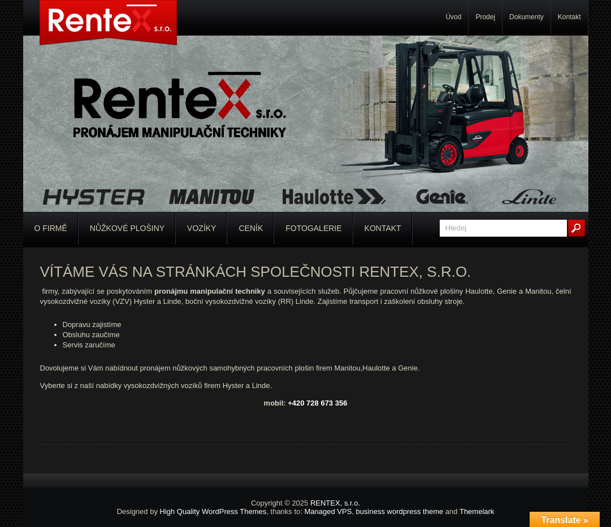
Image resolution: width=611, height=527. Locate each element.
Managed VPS (328, 511)
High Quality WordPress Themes (213, 511)
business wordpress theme (400, 511)
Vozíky (201, 228)
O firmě (50, 228)
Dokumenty (526, 17)
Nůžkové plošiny (127, 228)
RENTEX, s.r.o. (335, 503)
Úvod (453, 17)
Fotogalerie (313, 228)
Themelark (477, 511)
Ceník (251, 228)
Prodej (485, 17)
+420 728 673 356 (317, 403)
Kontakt (569, 17)
